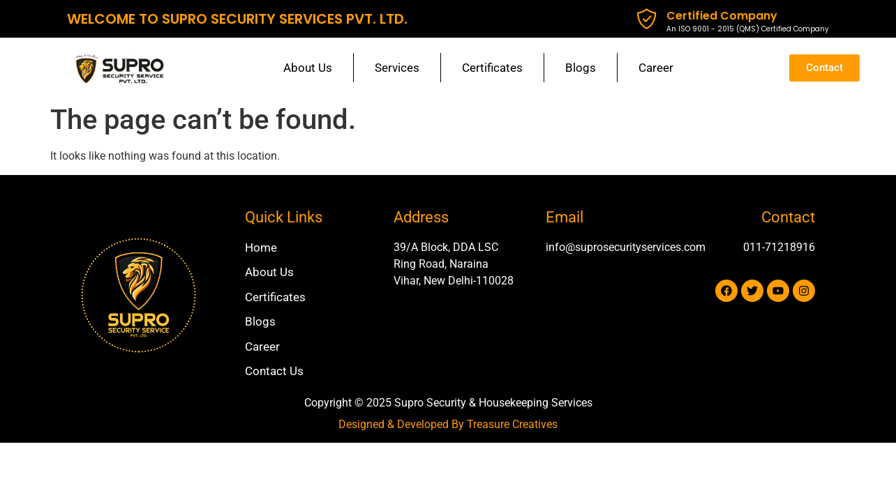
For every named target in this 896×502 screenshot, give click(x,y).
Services (397, 68)
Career (656, 68)
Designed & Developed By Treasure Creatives (448, 424)
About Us (307, 68)
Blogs (580, 68)
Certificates (492, 68)
